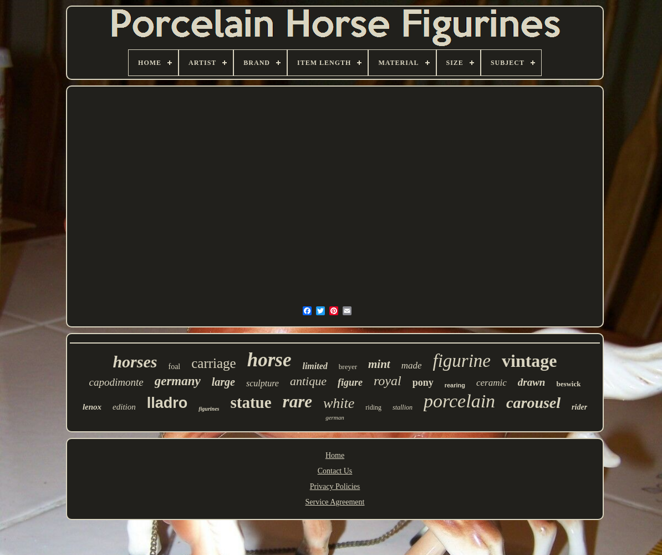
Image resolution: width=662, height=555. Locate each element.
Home (334, 455)
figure (350, 382)
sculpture (262, 383)
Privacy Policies (335, 486)
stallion (403, 407)
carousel (533, 402)
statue (251, 402)
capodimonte (116, 382)
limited (314, 366)
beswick (568, 384)
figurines (208, 409)
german (334, 417)
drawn (532, 382)
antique (308, 381)
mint (379, 364)
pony (423, 382)
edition (124, 406)
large (223, 382)
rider (579, 407)
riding (373, 407)
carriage (213, 363)
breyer (348, 366)
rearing (455, 385)
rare (297, 401)
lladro (167, 403)
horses (135, 361)
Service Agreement (335, 502)
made (411, 365)
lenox (92, 406)
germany (178, 381)
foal (174, 366)
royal (387, 381)
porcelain (459, 401)
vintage (529, 361)
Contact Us (335, 471)
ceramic (491, 382)
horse (269, 360)
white (338, 403)
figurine (462, 361)
